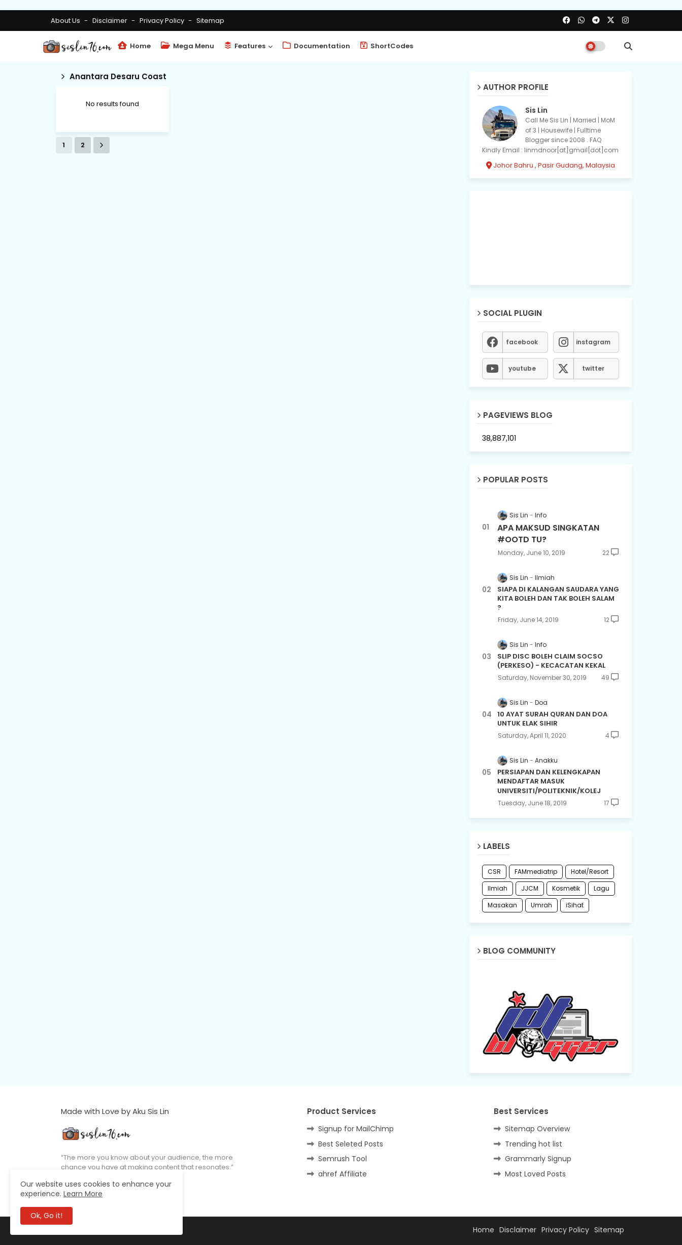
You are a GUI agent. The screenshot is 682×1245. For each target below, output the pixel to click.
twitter (593, 368)
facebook (522, 342)
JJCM (529, 888)
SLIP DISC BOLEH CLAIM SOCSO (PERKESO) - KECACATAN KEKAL (551, 661)
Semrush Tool (342, 1159)
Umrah (541, 905)
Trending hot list (533, 1144)
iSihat (575, 905)
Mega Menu (187, 46)
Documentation (316, 46)
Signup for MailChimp (356, 1129)
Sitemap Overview (537, 1129)
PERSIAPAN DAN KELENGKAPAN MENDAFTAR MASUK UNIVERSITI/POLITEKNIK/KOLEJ (549, 781)
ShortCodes (386, 46)
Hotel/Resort (589, 871)
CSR (494, 871)
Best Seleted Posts (350, 1144)
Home (134, 46)
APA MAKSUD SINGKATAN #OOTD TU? (548, 533)
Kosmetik (566, 888)
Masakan (502, 905)
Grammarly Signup (538, 1159)
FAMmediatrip (536, 871)
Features (244, 46)
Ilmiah (497, 888)
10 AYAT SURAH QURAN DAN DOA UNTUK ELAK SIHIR (552, 719)
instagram (593, 342)
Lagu (601, 888)
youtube (522, 368)
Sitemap (210, 20)
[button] (628, 46)
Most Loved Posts (535, 1174)
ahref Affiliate (342, 1174)
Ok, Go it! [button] (46, 1215)
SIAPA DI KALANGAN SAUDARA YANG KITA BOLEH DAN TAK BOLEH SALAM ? (558, 598)
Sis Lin (536, 110)
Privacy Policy (163, 20)
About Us (66, 20)
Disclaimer (110, 20)
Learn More (83, 1194)
